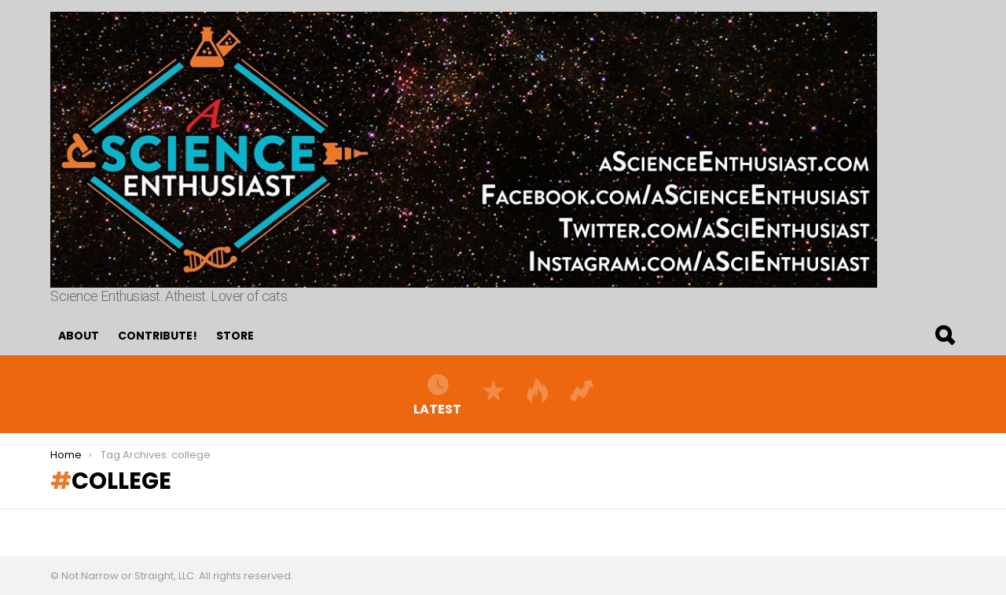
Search (944, 335)
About (78, 335)
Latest (437, 394)
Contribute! (157, 335)
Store (235, 335)
